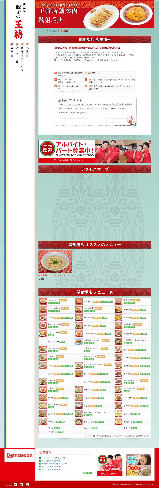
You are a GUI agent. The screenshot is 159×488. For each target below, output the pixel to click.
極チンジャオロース (136, 381)
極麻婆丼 (95, 326)
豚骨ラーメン (94, 422)
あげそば (60, 414)
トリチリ (97, 382)
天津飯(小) (98, 301)
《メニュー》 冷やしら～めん (54, 458)
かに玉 (96, 374)
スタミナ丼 (135, 398)
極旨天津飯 (96, 318)
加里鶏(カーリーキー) (97, 341)
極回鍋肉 (137, 366)
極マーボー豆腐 (58, 325)
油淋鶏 (60, 318)
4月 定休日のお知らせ (51, 469)
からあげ (56, 357)
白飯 (93, 406)
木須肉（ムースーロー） (98, 365)
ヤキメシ (95, 390)
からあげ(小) (93, 309)
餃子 (135, 350)
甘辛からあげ (57, 349)
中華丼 (94, 398)
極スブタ (137, 374)
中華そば (56, 422)
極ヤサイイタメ (94, 357)
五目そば (132, 414)
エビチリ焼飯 (57, 333)
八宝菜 (60, 374)
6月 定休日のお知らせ (51, 461)
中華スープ (133, 422)
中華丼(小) (132, 301)
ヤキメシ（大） (134, 389)
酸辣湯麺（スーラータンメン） (96, 413)
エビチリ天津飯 (97, 334)
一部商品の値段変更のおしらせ (54, 464)
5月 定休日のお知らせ (51, 467)
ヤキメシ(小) (57, 301)
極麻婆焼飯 (135, 334)
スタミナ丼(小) (58, 309)
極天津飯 (135, 318)
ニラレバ (137, 358)
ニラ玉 (60, 366)
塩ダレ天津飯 (57, 405)
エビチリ (56, 389)
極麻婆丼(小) (133, 325)
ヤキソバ (136, 406)
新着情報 (45, 452)
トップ (43, 31)
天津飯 (58, 398)
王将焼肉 (56, 381)
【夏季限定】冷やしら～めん (135, 341)
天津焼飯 (135, 310)
